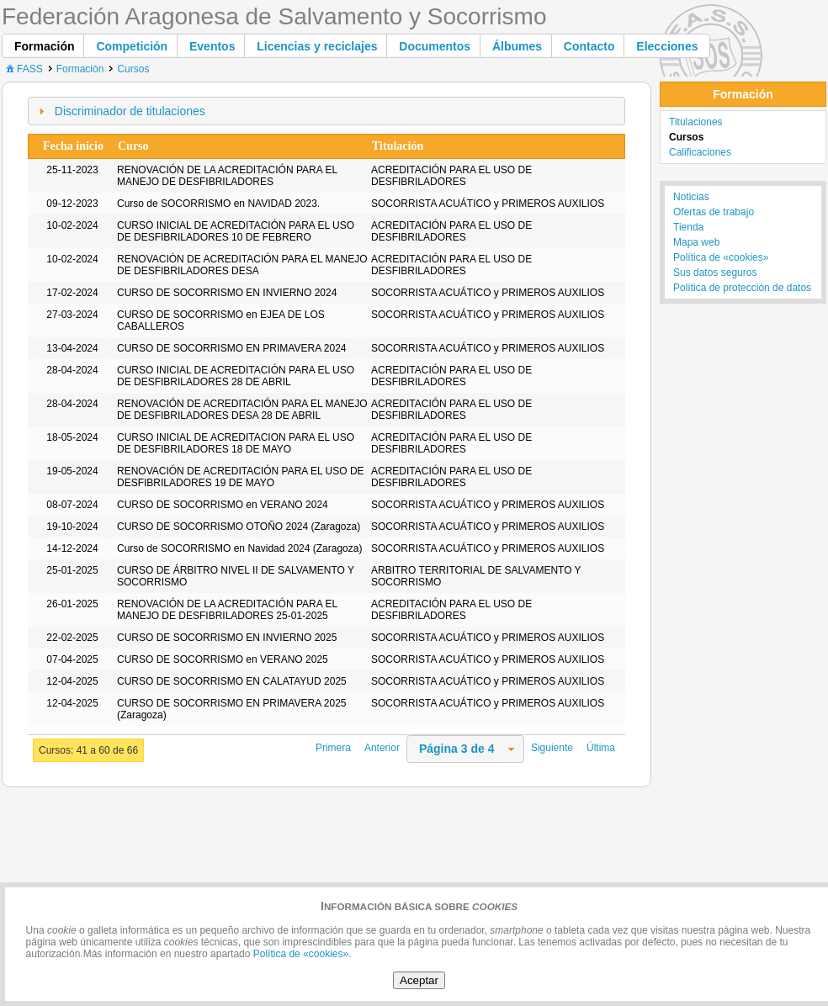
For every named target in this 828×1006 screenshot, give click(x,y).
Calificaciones (700, 152)
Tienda (688, 227)
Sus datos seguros (714, 272)
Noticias (691, 197)
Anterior (382, 748)
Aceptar (419, 980)
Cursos (133, 69)
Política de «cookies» (720, 257)
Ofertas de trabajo (713, 212)
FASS (23, 69)
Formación (80, 69)
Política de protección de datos (742, 288)
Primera (333, 748)
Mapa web (696, 242)
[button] (45, 46)
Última (600, 748)
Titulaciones (696, 122)
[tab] (326, 111)
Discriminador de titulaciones (130, 111)
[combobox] (465, 749)
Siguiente (552, 748)
